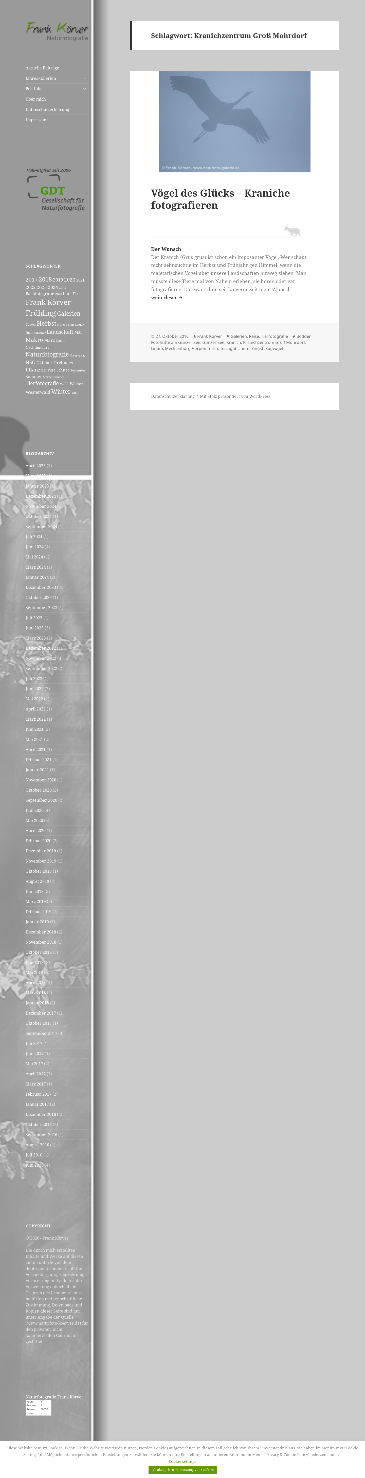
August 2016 (37, 1145)
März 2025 (36, 476)
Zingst (257, 348)
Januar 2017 (37, 1104)
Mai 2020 (34, 820)
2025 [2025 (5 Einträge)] (62, 288)
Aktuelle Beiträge (42, 68)
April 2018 (36, 982)
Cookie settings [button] (182, 1461)
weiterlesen (167, 297)
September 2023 (41, 607)
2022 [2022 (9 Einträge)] (31, 287)
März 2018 (36, 993)
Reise (254, 336)
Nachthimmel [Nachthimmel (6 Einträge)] (37, 347)
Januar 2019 (37, 922)
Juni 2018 (35, 962)
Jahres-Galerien (41, 78)
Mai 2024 (34, 557)
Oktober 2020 (39, 790)
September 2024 (41, 526)
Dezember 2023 (41, 587)
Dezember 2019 (41, 851)
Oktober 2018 (39, 952)
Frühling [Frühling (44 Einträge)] (41, 313)
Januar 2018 (37, 1003)
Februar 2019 (38, 911)
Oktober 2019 (39, 871)
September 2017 (41, 1033)
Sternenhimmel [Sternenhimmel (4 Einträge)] (53, 377)
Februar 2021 (38, 759)
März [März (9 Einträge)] (49, 340)
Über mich (36, 99)
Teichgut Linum (234, 348)
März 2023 (36, 638)
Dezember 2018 (41, 932)
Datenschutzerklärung (47, 109)
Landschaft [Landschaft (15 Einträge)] (60, 331)
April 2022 (36, 709)
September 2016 (41, 1134)
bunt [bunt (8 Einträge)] (67, 293)
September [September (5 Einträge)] (78, 370)
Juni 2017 (35, 1053)
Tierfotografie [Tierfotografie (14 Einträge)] (42, 383)
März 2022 (36, 719)
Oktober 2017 (39, 1023)
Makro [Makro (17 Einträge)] (34, 339)
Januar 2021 (37, 770)
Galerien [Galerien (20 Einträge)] (69, 313)
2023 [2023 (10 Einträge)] (42, 287)
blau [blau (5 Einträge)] (58, 294)
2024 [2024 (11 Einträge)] (53, 287)
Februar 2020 (38, 841)
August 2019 (37, 881)
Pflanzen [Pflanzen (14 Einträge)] (36, 369)
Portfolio (34, 88)
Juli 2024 (34, 536)
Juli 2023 (34, 618)
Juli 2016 (34, 1155)
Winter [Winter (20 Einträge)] (61, 392)
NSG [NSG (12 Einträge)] (30, 362)
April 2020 (36, 830)
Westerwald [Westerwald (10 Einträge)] (38, 392)
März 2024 (36, 567)
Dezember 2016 (41, 1114)
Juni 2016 (35, 1165)
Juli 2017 (34, 1043)
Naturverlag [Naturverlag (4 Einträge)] (77, 355)
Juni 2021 (35, 729)
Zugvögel (274, 348)
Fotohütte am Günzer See (175, 342)
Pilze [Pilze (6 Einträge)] (52, 370)
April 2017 (36, 1074)
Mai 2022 (34, 699)
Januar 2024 (37, 577)
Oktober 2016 (39, 1124)
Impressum (37, 120)
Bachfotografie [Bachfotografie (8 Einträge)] (40, 293)
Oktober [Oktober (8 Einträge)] (44, 362)
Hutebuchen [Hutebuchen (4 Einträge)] (65, 324)
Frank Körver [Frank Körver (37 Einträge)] (48, 302)
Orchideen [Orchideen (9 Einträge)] (64, 362)
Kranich (233, 342)
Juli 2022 (34, 678)
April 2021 (36, 749)
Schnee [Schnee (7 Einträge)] (63, 369)
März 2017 (36, 1084)
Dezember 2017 (41, 1013)
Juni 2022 (35, 688)
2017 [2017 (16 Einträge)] (32, 279)
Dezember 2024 (41, 496)
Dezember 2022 (41, 648)
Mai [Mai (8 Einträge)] (78, 332)
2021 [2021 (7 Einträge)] (80, 280)
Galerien (239, 336)
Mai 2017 (34, 1064)
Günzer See (213, 342)
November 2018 (41, 942)
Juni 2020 (35, 810)
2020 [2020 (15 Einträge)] (69, 279)
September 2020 (41, 800)
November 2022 (41, 658)
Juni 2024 (35, 547)
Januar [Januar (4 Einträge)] (79, 324)
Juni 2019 (35, 891)
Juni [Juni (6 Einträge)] (29, 332)
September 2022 (41, 668)
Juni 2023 (35, 628)
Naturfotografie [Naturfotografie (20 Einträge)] (47, 354)
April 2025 (36, 466)
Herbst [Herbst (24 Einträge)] (46, 323)
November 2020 (41, 780)
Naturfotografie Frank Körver (54, 1397)
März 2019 (36, 901)
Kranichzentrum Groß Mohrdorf (274, 342)
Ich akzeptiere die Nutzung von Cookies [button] (183, 1469)
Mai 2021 (34, 739)
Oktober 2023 (39, 597)
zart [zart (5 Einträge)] (75, 392)
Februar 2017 (38, 1094)
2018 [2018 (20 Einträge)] (45, 279)
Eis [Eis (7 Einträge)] (75, 293)
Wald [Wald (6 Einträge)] (64, 383)
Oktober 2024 (39, 516)
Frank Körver (209, 336)
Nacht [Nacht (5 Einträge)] (60, 341)
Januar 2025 (37, 486)
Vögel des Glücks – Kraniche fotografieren (220, 199)
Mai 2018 (34, 972)
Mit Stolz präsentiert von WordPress (235, 396)
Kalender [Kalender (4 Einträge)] (39, 332)
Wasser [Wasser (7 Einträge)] (76, 383)
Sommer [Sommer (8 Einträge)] (34, 376)
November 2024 (41, 506)
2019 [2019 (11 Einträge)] (58, 280)
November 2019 (41, 861)
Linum (157, 348)
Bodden (304, 336)
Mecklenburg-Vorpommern (191, 348)
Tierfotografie (274, 336)
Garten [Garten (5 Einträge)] (31, 324)
